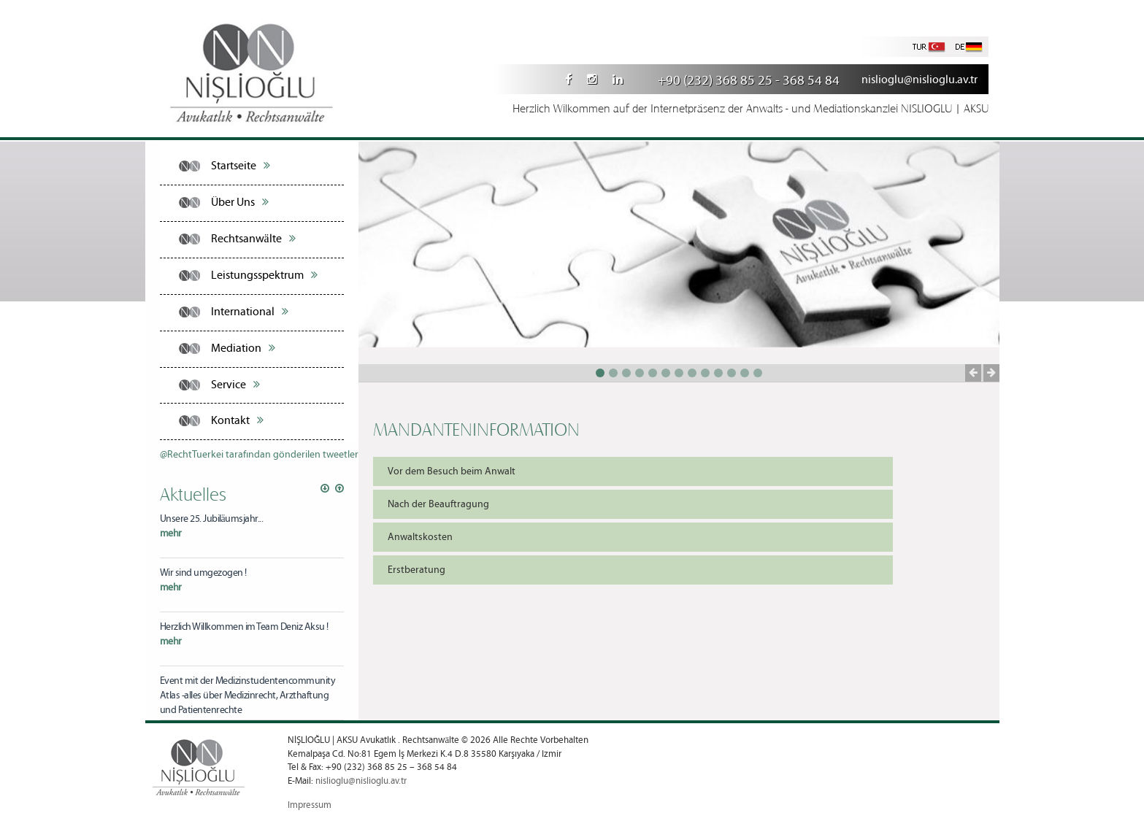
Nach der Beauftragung (438, 504)
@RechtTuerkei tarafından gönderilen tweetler (259, 455)
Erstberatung (416, 570)
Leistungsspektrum (264, 275)
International (249, 311)
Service (235, 384)
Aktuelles (193, 493)
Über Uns (240, 202)
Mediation (243, 348)
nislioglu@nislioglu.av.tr (919, 80)
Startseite (240, 165)
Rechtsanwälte (253, 238)
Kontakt (237, 420)
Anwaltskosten (420, 537)
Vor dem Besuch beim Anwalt (451, 471)
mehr (171, 533)
